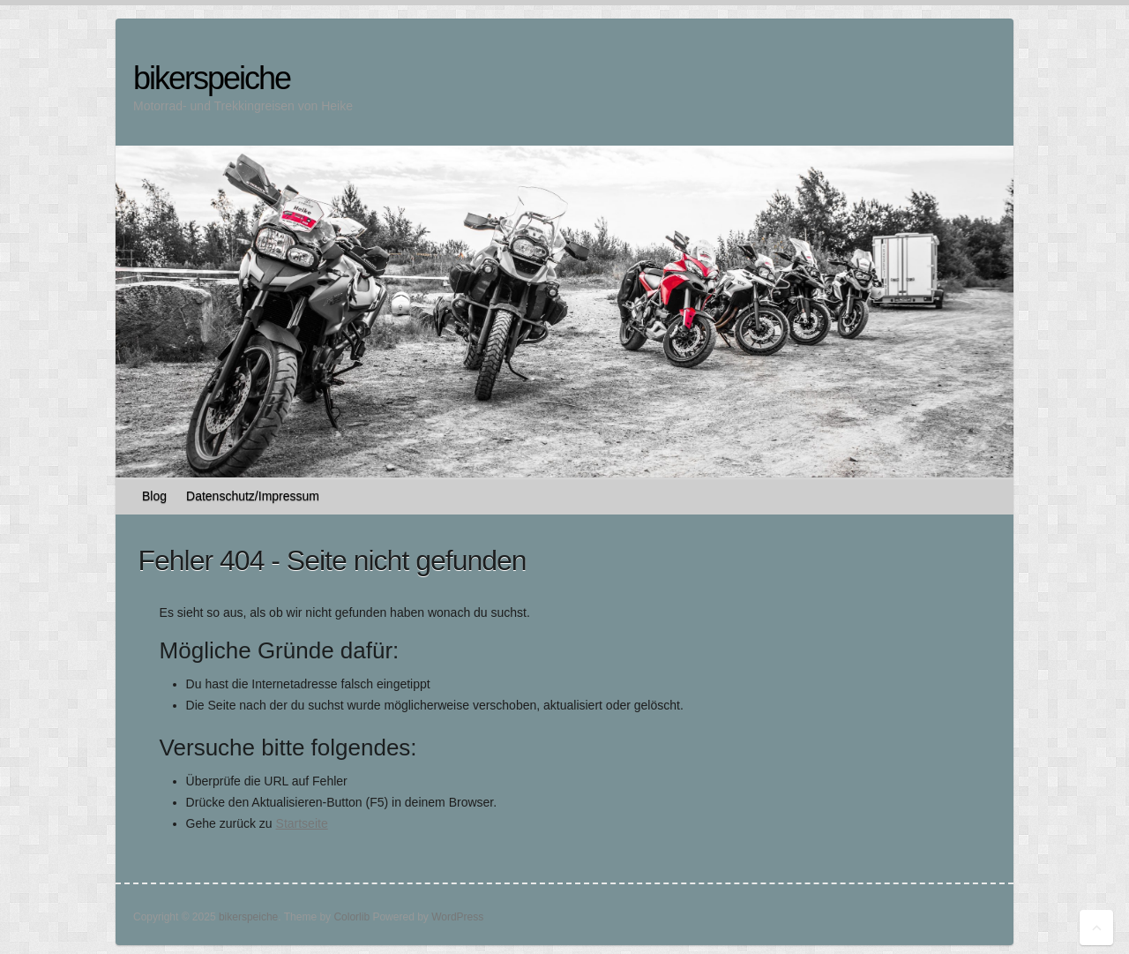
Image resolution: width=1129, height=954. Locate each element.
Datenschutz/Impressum (252, 496)
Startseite (302, 823)
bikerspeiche (211, 78)
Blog (154, 496)
